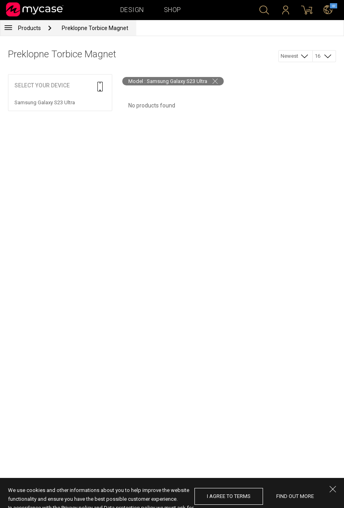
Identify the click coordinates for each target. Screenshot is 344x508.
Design (132, 10)
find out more (295, 496)
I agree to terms (229, 496)
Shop (172, 10)
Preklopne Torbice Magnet (95, 28)
